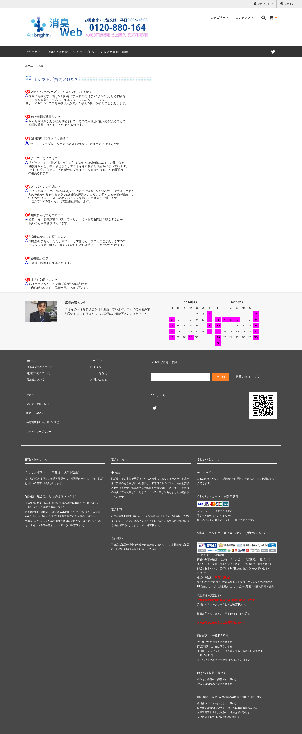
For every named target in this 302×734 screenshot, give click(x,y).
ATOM (38, 406)
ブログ (29, 393)
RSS (28, 406)
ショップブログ (84, 52)
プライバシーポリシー (40, 418)
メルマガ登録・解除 (114, 52)
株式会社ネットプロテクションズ (241, 567)
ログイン (289, 3)
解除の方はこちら (247, 376)
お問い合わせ (58, 52)
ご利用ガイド (34, 52)
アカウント (264, 3)
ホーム (29, 65)
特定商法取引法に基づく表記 (44, 412)
